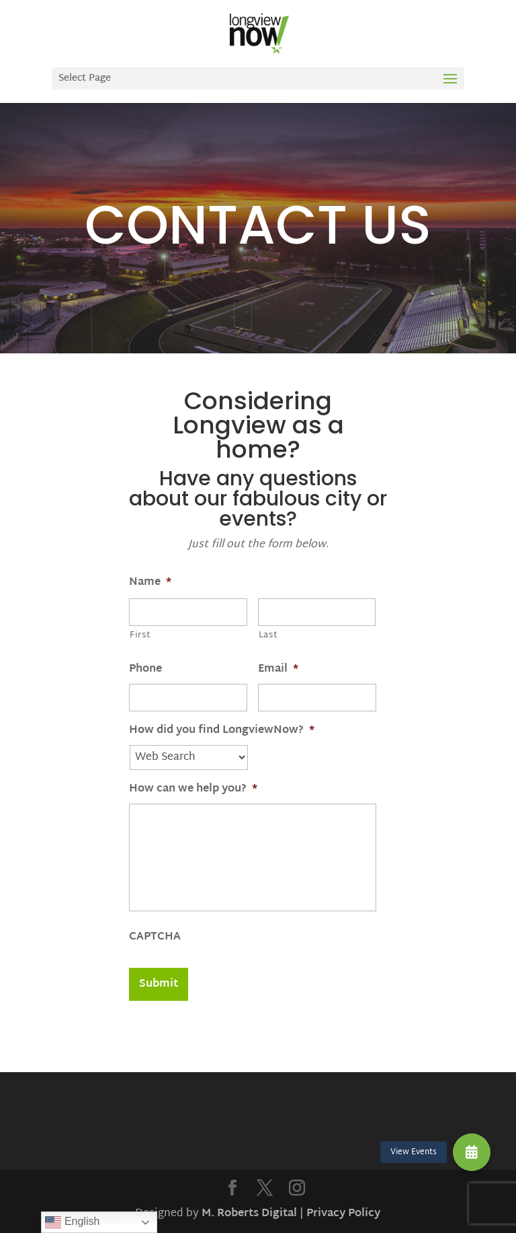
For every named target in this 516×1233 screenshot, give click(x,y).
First (140, 635)
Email (278, 670)
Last (268, 635)
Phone (145, 670)
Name (150, 583)
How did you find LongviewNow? (221, 731)
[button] (471, 1152)
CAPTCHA (155, 938)
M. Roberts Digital (249, 1214)
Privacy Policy (343, 1214)
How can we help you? (193, 790)
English (72, 1222)
